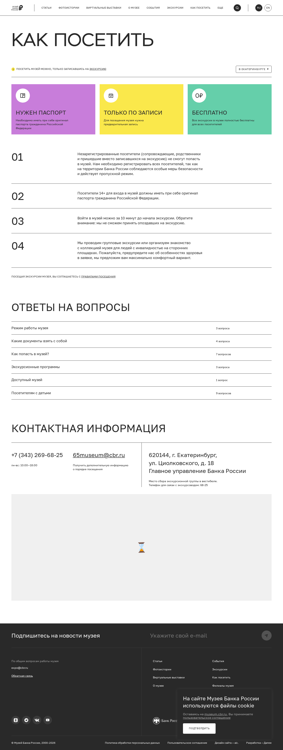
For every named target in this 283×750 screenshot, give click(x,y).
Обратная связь (22, 675)
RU (259, 7)
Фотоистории (69, 7)
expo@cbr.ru (19, 667)
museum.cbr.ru (215, 714)
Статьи (46, 7)
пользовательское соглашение (207, 717)
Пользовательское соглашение (187, 742)
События (153, 7)
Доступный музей (26, 380)
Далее (268, 742)
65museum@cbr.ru (99, 455)
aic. (236, 742)
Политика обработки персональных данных (132, 742)
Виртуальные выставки (103, 7)
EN (268, 7)
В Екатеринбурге (254, 69)
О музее (134, 7)
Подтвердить (199, 728)
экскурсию (97, 69)
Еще (220, 7)
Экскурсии (175, 7)
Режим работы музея (29, 328)
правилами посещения (98, 276)
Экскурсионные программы (35, 367)
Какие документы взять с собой (39, 341)
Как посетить (200, 7)
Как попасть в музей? (30, 354)
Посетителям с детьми (31, 393)
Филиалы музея (223, 685)
